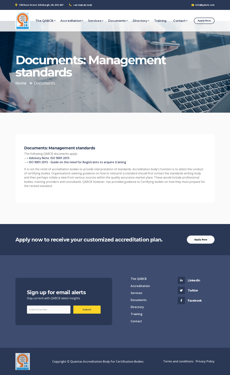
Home (20, 83)
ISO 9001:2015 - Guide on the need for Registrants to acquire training (77, 162)
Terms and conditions (178, 361)
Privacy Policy (205, 361)
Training (136, 314)
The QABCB (139, 279)
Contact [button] (179, 20)
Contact (136, 321)
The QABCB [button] (44, 20)
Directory (137, 307)
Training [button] (160, 20)
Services (136, 293)
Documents (139, 300)
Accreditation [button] (70, 20)
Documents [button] (117, 20)
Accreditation (140, 286)
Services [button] (94, 20)
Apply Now (204, 20)
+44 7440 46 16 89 (82, 5)
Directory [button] (140, 20)
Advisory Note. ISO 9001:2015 (49, 158)
